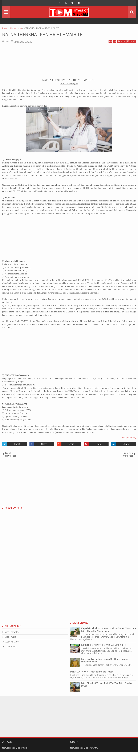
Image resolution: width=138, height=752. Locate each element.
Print (121, 41)
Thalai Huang (10, 646)
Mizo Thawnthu (11, 632)
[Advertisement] (69, 61)
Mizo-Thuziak (10, 637)
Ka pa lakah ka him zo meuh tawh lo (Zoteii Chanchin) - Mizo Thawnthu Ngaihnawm (108, 629)
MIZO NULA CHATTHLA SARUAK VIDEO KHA (103, 645)
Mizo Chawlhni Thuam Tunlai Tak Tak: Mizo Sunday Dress (106, 684)
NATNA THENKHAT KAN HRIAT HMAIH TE (46, 34)
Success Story (11, 641)
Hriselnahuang (129, 437)
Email (131, 41)
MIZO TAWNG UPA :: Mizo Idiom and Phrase (91, 671)
